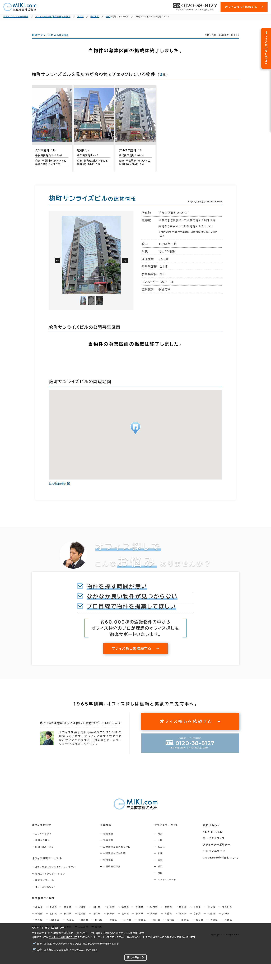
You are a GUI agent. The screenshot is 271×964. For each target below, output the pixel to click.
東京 (161, 840)
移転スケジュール (44, 886)
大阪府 (211, 919)
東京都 (211, 913)
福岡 (161, 879)
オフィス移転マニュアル (47, 864)
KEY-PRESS (213, 837)
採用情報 (109, 866)
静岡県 (139, 919)
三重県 (168, 919)
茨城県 (139, 913)
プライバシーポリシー (217, 850)
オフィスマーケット (167, 831)
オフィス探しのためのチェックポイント (55, 873)
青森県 (53, 913)
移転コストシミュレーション (50, 880)
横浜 (161, 873)
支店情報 (109, 846)
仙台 (161, 866)
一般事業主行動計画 (115, 859)
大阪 (161, 846)
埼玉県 (182, 913)
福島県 (125, 913)
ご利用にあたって (214, 857)
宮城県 (82, 913)
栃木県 (154, 913)
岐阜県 (125, 919)
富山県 (53, 919)
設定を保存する (135, 957)
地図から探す (42, 846)
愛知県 (154, 919)
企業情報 (106, 831)
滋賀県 (182, 919)
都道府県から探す (43, 904)
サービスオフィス (214, 844)
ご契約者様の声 (113, 873)
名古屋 (162, 853)
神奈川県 (227, 913)
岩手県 (67, 913)
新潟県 (39, 919)
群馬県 (168, 913)
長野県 (111, 919)
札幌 (161, 859)
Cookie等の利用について (63, 937)
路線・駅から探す (44, 853)
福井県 (82, 919)
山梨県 (96, 919)
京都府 (197, 919)
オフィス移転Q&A (45, 893)
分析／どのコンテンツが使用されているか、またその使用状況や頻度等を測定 (78, 944)
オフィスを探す (41, 831)
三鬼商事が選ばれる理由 (117, 853)
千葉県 (197, 913)
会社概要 (109, 840)
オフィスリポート (168, 886)
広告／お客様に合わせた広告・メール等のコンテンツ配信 (67, 949)
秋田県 (96, 913)
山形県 (111, 913)
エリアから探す (43, 840)
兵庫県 (226, 919)
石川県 (67, 919)
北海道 (39, 913)
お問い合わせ (212, 831)
